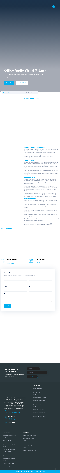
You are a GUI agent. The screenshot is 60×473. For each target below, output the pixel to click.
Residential (36, 385)
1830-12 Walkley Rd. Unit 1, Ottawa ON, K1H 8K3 (33, 471)
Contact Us (9, 82)
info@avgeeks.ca (39, 262)
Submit (7, 305)
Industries (26, 433)
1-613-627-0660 (10, 263)
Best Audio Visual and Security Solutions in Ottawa (14, 92)
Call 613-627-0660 (22, 82)
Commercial (7, 433)
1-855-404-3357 (10, 262)
